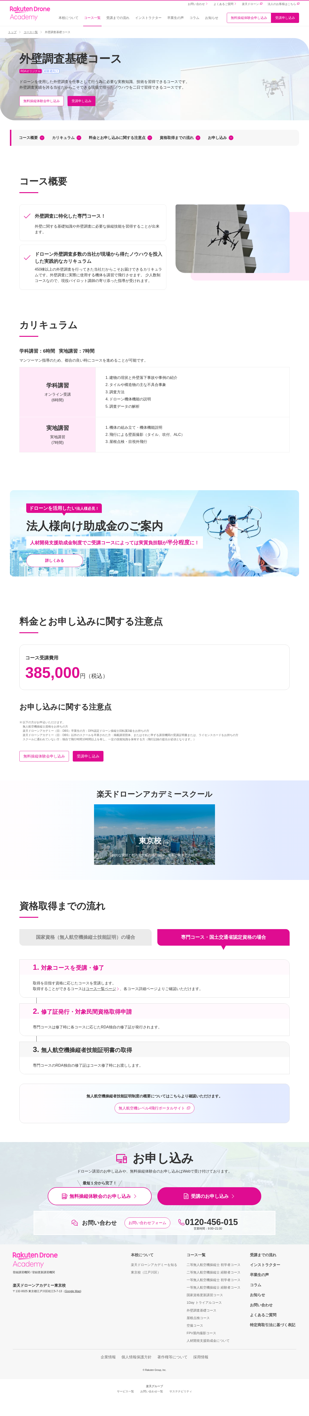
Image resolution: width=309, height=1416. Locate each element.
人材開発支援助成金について (208, 1340)
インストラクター (148, 18)
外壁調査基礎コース (201, 1310)
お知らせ (211, 18)
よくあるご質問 (263, 1315)
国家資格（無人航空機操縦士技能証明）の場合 (85, 937)
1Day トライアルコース (204, 1302)
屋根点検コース (198, 1318)
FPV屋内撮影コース (201, 1333)
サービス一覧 (125, 1391)
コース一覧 (92, 18)
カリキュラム (63, 138)
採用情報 (200, 1357)
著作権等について (172, 1357)
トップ (12, 32)
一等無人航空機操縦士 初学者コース (213, 1280)
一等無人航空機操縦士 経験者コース (213, 1287)
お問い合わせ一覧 (151, 1391)
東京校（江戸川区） (146, 1272)
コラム (194, 18)
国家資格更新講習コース (205, 1295)
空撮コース (195, 1325)
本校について (68, 18)
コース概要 (28, 138)
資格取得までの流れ (177, 138)
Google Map (72, 1291)
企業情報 (108, 1357)
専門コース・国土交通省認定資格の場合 (223, 937)
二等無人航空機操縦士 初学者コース (213, 1265)
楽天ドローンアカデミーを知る (154, 1265)
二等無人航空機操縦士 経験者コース (213, 1272)
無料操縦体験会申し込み (249, 18)
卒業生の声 (175, 18)
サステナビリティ (180, 1391)
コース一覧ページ (101, 989)
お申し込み (217, 138)
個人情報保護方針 (136, 1357)
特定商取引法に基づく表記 (272, 1325)
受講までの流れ (117, 18)
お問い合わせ (261, 1305)
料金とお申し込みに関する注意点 (117, 138)
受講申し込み (285, 18)
